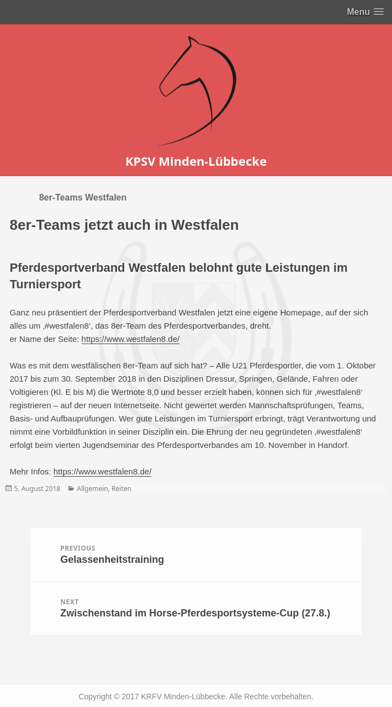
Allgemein (92, 488)
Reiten (121, 488)
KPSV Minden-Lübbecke (196, 160)
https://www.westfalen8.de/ (131, 339)
